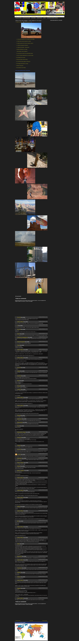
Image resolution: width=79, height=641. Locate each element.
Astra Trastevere (51, 16)
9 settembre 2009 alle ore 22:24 (43, 425)
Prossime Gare (45, 16)
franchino (19, 437)
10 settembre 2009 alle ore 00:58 (42, 445)
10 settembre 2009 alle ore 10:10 (42, 537)
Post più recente (18, 620)
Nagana (19, 588)
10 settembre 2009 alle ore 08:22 (42, 462)
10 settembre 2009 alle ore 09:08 (42, 465)
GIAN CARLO (20, 321)
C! (17, 325)
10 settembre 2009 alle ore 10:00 (42, 510)
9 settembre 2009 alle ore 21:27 (43, 405)
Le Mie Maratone (33, 16)
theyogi (19, 385)
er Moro (19, 454)
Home (16, 16)
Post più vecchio (44, 620)
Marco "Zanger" (20, 470)
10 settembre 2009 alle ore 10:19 (42, 543)
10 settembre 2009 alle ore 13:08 (42, 567)
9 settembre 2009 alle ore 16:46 (43, 321)
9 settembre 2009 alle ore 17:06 (43, 333)
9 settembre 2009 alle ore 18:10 (43, 367)
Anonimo (19, 375)
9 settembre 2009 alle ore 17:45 (43, 349)
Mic (18, 521)
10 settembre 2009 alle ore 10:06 (42, 526)
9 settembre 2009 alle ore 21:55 (43, 418)
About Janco (20, 16)
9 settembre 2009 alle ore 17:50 (43, 357)
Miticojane (19, 458)
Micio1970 (19, 556)
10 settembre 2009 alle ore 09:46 (42, 470)
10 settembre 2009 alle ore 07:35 (42, 453)
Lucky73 (19, 389)
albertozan (19, 418)
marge (18, 371)
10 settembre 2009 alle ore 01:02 (42, 448)
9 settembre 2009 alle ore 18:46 (43, 370)
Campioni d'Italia (57, 16)
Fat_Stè (19, 317)
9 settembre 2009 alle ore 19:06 (43, 380)
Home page (31, 620)
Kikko (18, 543)
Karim (18, 333)
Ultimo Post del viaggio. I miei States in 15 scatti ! (28, 20)
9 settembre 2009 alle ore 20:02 (43, 385)
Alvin (18, 380)
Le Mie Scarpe (39, 16)
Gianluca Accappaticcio (22, 337)
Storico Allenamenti (27, 16)
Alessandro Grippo (21, 432)
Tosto (18, 345)
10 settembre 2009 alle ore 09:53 (42, 497)
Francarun (19, 568)
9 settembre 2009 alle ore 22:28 (43, 431)
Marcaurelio (19, 422)
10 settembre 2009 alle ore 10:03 (42, 520)
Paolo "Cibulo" (20, 462)
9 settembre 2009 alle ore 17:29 (43, 341)
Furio (18, 425)
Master (18, 466)
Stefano (19, 572)
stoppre (19, 445)
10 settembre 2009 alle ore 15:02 (42, 576)
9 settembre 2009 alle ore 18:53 (43, 375)
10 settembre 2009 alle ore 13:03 (42, 559)
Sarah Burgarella (21, 341)
